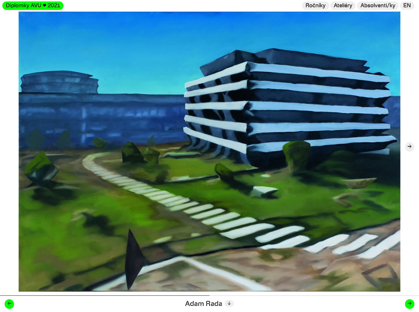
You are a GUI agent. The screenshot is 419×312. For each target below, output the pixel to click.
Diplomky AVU (33, 5)
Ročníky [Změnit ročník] (316, 5)
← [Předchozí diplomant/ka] (9, 303)
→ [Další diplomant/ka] (409, 303)
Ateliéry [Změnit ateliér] (343, 5)
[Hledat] (378, 5)
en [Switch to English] (407, 5)
